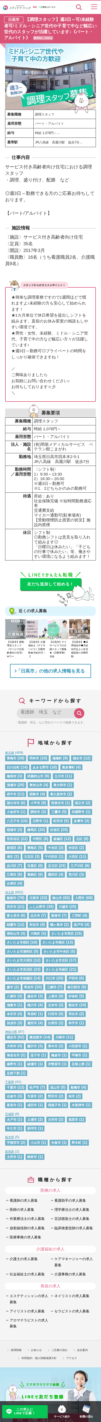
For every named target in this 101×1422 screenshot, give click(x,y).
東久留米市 (58, 794)
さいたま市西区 (62, 933)
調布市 (35, 812)
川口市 (50, 978)
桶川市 (32, 1005)
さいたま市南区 (53, 942)
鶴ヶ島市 (56, 924)
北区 (79, 839)
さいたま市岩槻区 (20, 978)
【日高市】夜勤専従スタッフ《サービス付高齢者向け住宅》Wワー (15, 649)
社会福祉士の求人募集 (27, 1274)
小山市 (35, 1142)
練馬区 (32, 829)
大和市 (11, 1046)
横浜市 (11, 1037)
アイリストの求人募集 (27, 1311)
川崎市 (60, 1037)
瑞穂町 (57, 758)
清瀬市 (11, 785)
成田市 (32, 1105)
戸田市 (73, 978)
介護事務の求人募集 (70, 1274)
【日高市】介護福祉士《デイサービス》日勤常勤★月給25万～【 (37, 649)
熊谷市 (73, 1005)
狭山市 (57, 898)
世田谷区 (13, 839)
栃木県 (9, 1137)
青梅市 (11, 758)
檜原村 (11, 776)
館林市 (32, 1157)
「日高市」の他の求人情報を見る (50, 671)
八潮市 (11, 996)
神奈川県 (11, 1031)
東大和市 (59, 785)
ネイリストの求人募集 (71, 1296)
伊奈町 (73, 996)
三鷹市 (56, 812)
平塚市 (76, 1055)
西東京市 (57, 803)
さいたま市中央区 (56, 951)
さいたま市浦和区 (20, 951)
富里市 (11, 1105)
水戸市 (11, 1119)
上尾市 (53, 996)
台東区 (11, 883)
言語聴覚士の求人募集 (71, 1219)
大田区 (73, 856)
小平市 (35, 803)
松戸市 (34, 1087)
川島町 (35, 933)
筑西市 (73, 1119)
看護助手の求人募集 (70, 1200)
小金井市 (13, 812)
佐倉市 (11, 1096)
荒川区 (73, 874)
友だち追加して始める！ (50, 584)
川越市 (63, 906)
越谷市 (32, 996)
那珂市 (32, 1128)
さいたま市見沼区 (20, 969)
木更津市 (78, 1105)
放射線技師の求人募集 (27, 1228)
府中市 (11, 794)
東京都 (9, 752)
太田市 (11, 1157)
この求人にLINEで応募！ (24, 1411)
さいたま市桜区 (18, 942)
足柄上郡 (78, 1064)
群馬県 (9, 1151)
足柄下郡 (13, 1073)
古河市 (53, 1119)
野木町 (76, 1142)
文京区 (29, 856)
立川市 (59, 776)
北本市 (53, 1005)
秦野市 (11, 1064)
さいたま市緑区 (57, 969)
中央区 (53, 847)
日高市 (34, 898)
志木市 (35, 915)
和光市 (34, 924)
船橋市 (75, 1087)
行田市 (53, 1014)
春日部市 (73, 987)
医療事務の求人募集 (25, 1237)
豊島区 (32, 847)
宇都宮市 (13, 1142)
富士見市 (13, 915)
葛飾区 (32, 874)
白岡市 (53, 1023)
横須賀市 (35, 1037)
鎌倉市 (56, 1055)
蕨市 (10, 987)
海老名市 (13, 1055)
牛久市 (11, 1128)
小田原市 (74, 1046)
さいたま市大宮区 (20, 960)
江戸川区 (77, 865)
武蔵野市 (78, 812)
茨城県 (9, 1114)
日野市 (37, 821)
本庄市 (11, 1014)
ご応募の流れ (59, 1350)
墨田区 (53, 874)
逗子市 (35, 1055)
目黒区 (32, 865)
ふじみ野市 (37, 906)
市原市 (32, 1096)
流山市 (55, 1087)
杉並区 (55, 829)
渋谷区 (73, 847)
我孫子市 (54, 1105)
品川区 (11, 865)
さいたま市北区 (57, 960)
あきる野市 (41, 767)
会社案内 (82, 1350)
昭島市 (34, 794)
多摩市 (78, 821)
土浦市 (32, 1119)
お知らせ (36, 1350)
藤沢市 (32, 1046)
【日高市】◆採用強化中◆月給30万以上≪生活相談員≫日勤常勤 (79, 649)
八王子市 (13, 821)
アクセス (71, 1358)
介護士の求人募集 (24, 1259)
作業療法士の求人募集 (27, 1219)
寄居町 (32, 1014)
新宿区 (11, 847)
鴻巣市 (11, 1005)
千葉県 (9, 1081)
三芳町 (76, 915)
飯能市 (11, 898)
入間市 (80, 898)
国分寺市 (13, 803)
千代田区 (51, 856)
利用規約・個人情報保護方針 (39, 1358)
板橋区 (58, 839)
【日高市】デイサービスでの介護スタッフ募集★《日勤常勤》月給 (58, 649)
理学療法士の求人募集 (71, 1210)
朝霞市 (11, 924)
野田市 (53, 1096)
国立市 (80, 803)
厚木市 (53, 1046)
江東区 (11, 874)
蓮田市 (32, 1023)
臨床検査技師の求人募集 (73, 1228)
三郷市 (52, 987)
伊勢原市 (54, 1064)
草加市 (29, 987)
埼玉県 (9, 892)
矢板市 (56, 1142)
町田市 (58, 821)
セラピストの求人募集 (71, 1311)
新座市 (56, 915)
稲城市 (11, 829)
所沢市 (11, 906)
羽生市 (73, 1014)
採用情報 (16, 1350)
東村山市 (35, 785)
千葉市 (11, 1087)
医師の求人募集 (22, 1210)
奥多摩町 (68, 767)
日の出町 (13, 767)
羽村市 (34, 758)
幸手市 (73, 1023)
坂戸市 (78, 924)
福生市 (77, 758)
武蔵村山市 (35, 776)
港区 (10, 856)
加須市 (11, 1023)
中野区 (37, 839)
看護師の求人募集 (24, 1200)
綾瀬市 (32, 1064)
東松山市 (13, 933)
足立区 (53, 865)
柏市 (71, 1096)
